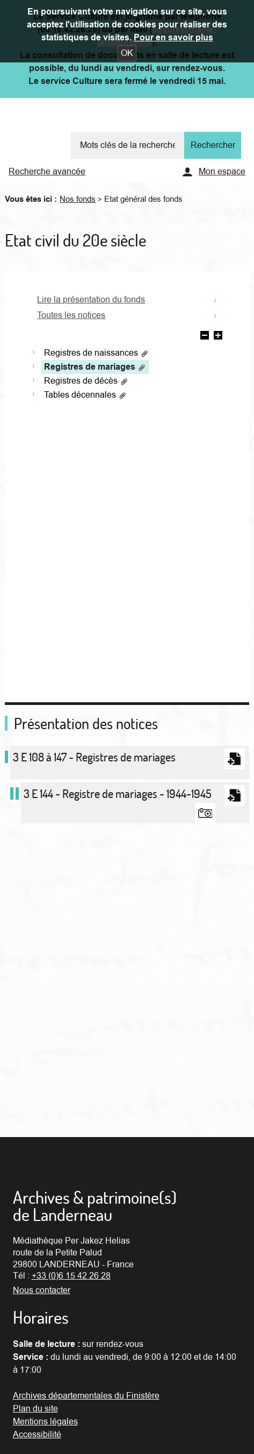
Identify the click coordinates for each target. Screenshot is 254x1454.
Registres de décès (86, 381)
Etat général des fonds (143, 199)
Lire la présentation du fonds (91, 300)
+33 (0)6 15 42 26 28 (71, 1276)
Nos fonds (78, 199)
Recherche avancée (47, 172)
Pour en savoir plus (173, 38)
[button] (127, 53)
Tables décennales (85, 395)
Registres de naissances (96, 353)
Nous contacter (41, 1290)
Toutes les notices (71, 315)
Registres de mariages (95, 367)
